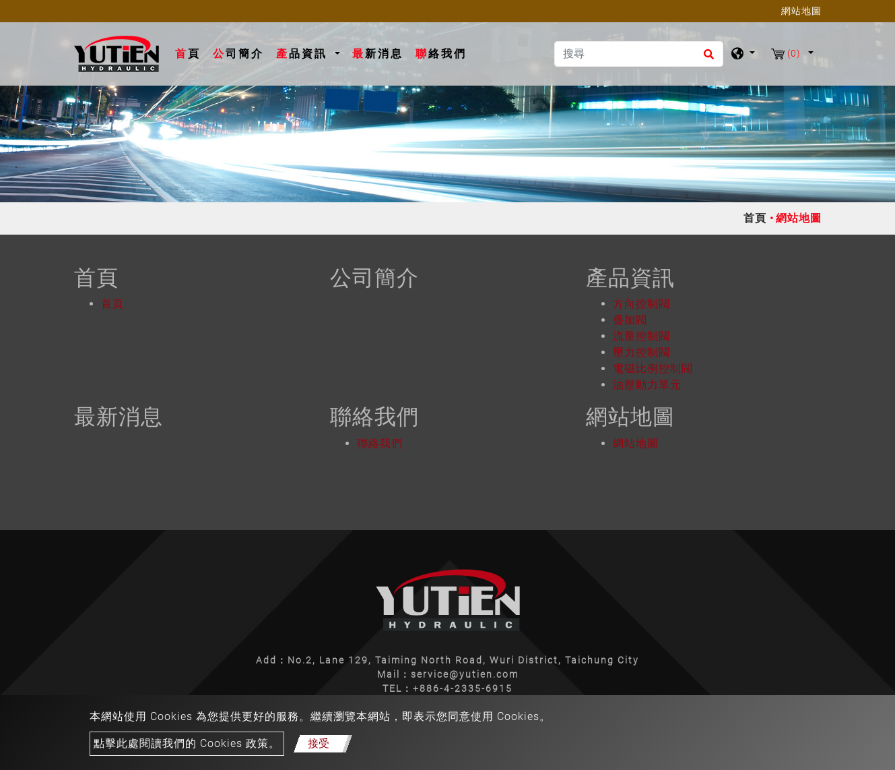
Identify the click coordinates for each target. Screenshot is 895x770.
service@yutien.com (465, 674)
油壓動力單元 (647, 384)
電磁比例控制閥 (653, 368)
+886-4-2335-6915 (462, 688)
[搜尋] (638, 54)
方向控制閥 (641, 303)
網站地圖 (636, 443)
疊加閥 (630, 320)
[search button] (707, 59)
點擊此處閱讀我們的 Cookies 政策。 (187, 743)
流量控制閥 (641, 336)
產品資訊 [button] (304, 53)
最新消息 (377, 53)
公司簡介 (238, 53)
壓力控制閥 (641, 352)
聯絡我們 (441, 53)
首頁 (190, 52)
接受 (318, 743)
